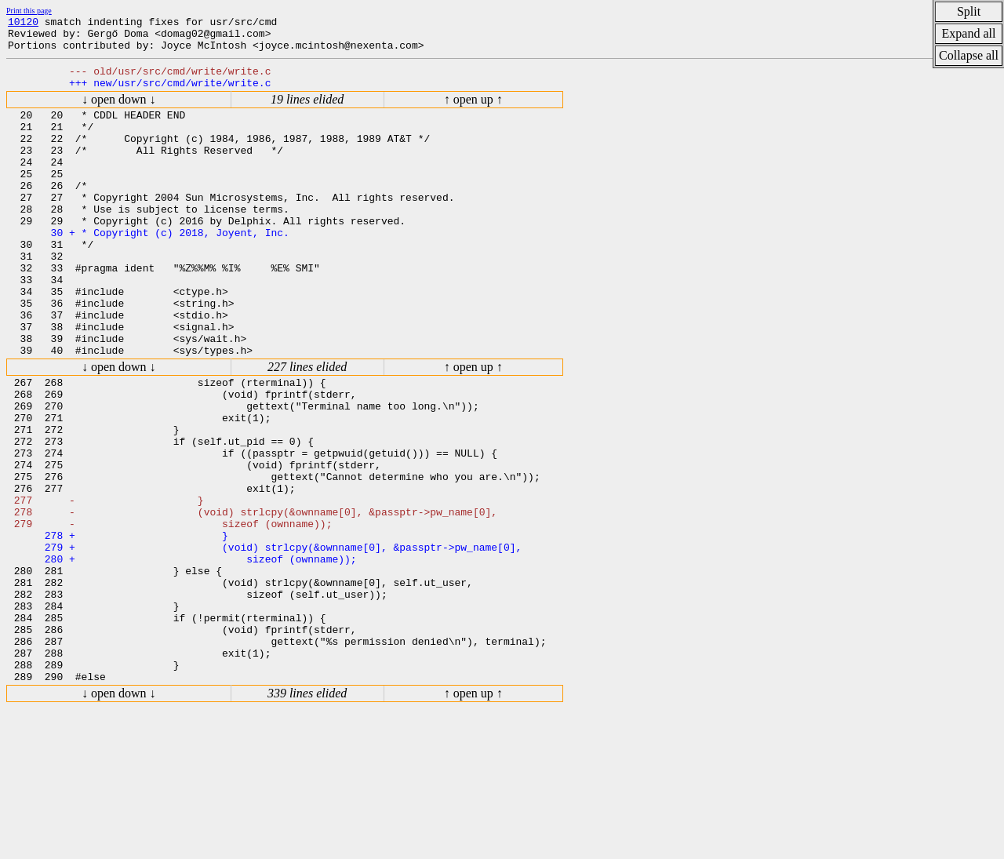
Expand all (969, 33)
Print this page (29, 10)
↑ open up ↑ (473, 111)
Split (968, 11)
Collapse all (969, 55)
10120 (23, 23)
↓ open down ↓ (119, 111)
